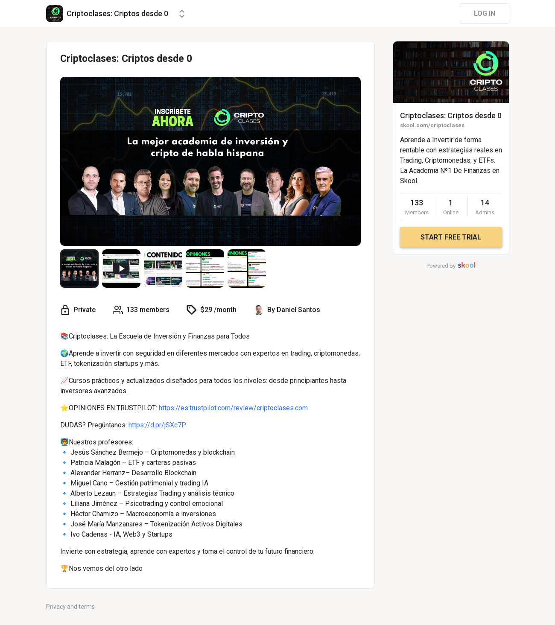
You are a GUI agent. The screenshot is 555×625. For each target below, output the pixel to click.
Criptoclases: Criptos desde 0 (451, 115)
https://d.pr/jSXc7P (157, 425)
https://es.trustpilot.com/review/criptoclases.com (233, 408)
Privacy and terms (70, 606)
